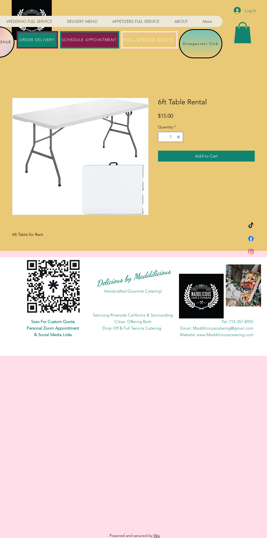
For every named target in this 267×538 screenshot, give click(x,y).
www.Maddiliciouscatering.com (225, 334)
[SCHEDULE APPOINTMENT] (89, 39)
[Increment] (178, 137)
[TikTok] (250, 225)
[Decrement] (162, 137)
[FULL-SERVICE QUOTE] (149, 39)
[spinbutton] (170, 137)
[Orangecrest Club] (200, 43)
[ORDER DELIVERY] (37, 39)
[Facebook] (250, 238)
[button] (242, 32)
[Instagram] (250, 251)
